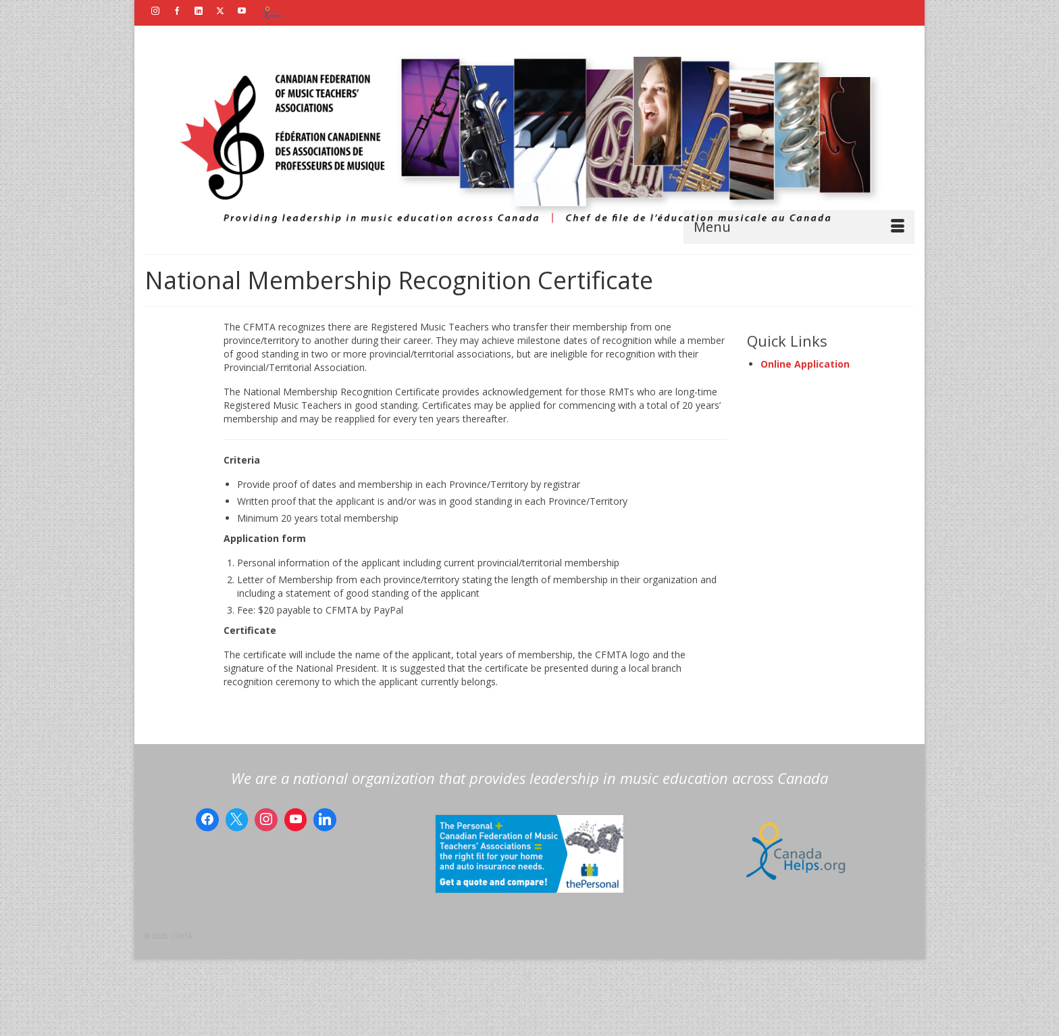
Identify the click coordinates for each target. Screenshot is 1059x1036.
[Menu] (798, 227)
